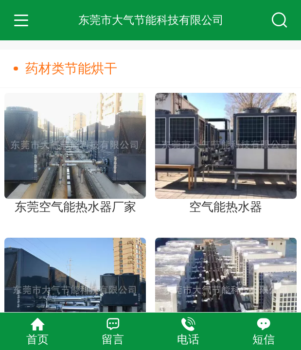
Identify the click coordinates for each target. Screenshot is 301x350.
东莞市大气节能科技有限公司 (151, 20)
